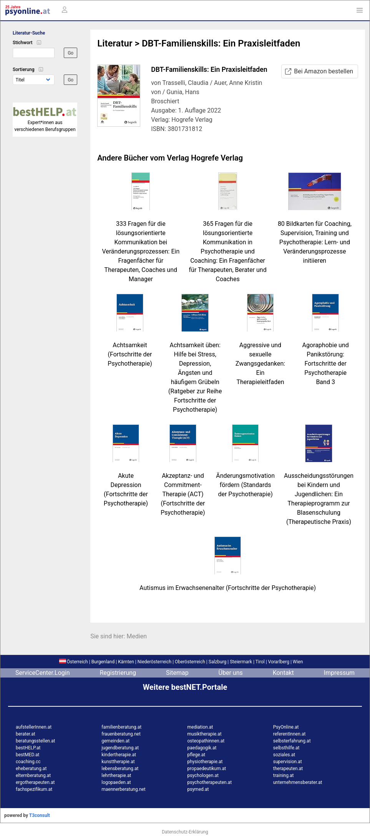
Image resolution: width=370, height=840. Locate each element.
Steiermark (241, 661)
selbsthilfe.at (286, 748)
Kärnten (126, 661)
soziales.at (284, 754)
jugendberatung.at (120, 748)
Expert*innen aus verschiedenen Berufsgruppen (45, 122)
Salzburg (218, 661)
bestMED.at (27, 754)
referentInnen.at (289, 734)
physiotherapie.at (205, 761)
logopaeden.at (116, 782)
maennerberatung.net (123, 789)
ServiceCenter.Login (42, 672)
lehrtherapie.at (116, 775)
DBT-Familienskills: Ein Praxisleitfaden (221, 43)
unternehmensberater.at (297, 782)
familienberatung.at (121, 727)
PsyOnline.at (286, 727)
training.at (283, 775)
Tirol (260, 661)
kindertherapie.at (118, 754)
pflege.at (196, 754)
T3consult (39, 815)
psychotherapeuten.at (209, 782)
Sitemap (177, 672)
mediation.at (200, 727)
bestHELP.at (28, 748)
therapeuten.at (288, 768)
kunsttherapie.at (117, 761)
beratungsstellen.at (35, 741)
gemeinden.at (115, 741)
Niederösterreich (154, 661)
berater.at (25, 734)
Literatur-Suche (29, 33)
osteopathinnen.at (206, 741)
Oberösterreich (190, 661)
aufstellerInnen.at (33, 727)
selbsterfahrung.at (292, 741)
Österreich (73, 661)
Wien (298, 661)
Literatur (114, 43)
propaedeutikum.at (206, 768)
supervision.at (287, 761)
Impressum (339, 672)
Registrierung (118, 672)
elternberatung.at (33, 775)
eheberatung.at (31, 768)
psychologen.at (203, 775)
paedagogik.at (202, 748)
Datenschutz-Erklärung (185, 832)
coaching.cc (28, 761)
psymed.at (198, 789)
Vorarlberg (278, 661)
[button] (360, 10)
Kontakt (283, 672)
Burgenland (103, 661)
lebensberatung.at (119, 768)
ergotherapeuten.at (35, 782)
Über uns (231, 672)
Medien (136, 636)
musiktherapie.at (204, 734)
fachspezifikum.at (34, 789)
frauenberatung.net (121, 734)
